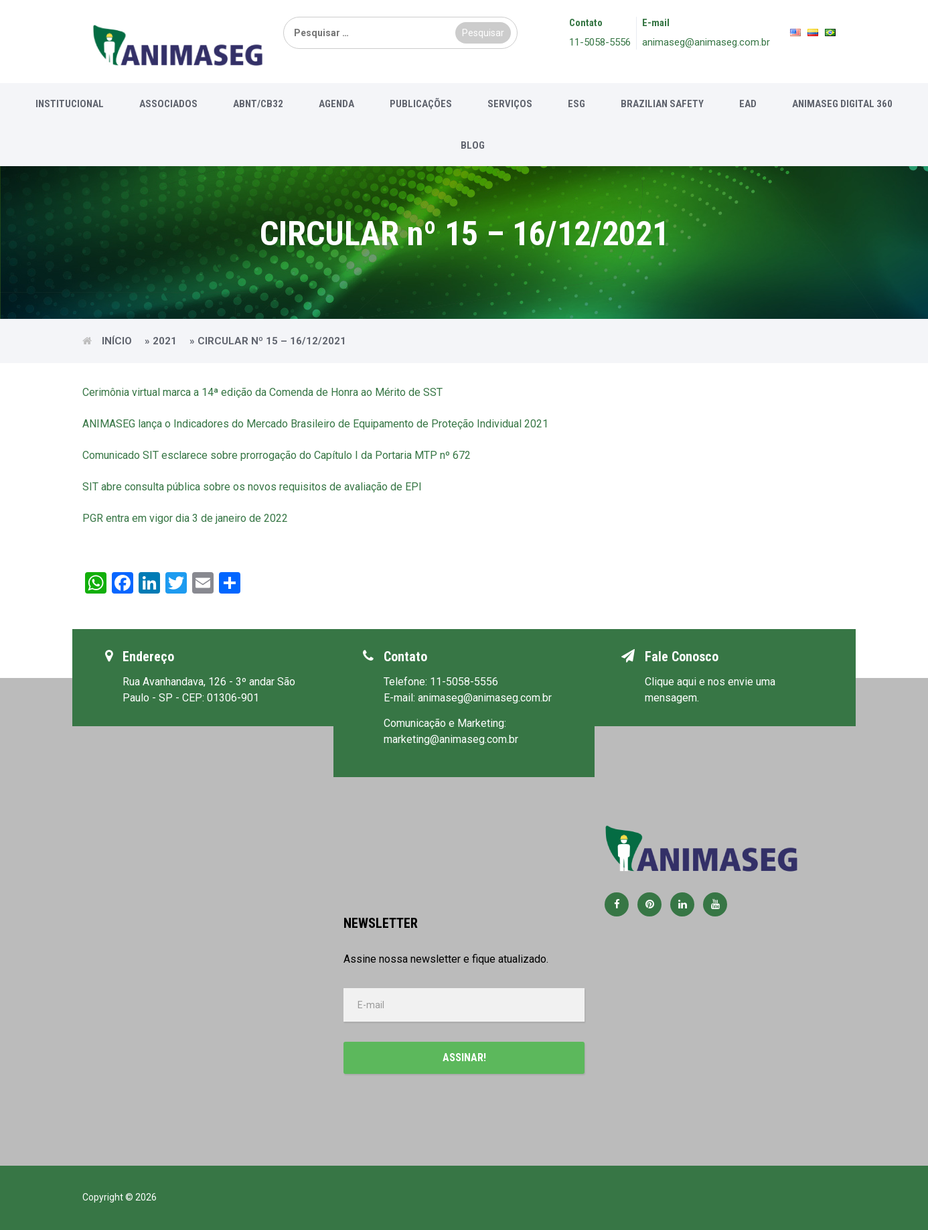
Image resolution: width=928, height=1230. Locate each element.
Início (117, 341)
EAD (748, 104)
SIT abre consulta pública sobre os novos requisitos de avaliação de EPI (252, 486)
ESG (576, 104)
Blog (473, 145)
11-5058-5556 (600, 42)
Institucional (69, 104)
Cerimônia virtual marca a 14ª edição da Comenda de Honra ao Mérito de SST (262, 392)
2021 (165, 341)
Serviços (509, 104)
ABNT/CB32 (258, 104)
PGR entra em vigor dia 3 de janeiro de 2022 (185, 518)
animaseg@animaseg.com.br (706, 42)
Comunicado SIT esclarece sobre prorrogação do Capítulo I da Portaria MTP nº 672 (276, 455)
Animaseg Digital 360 (842, 104)
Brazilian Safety (662, 104)
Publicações (421, 104)
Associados (168, 104)
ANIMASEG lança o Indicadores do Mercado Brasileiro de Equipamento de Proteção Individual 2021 (315, 423)
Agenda (336, 104)
